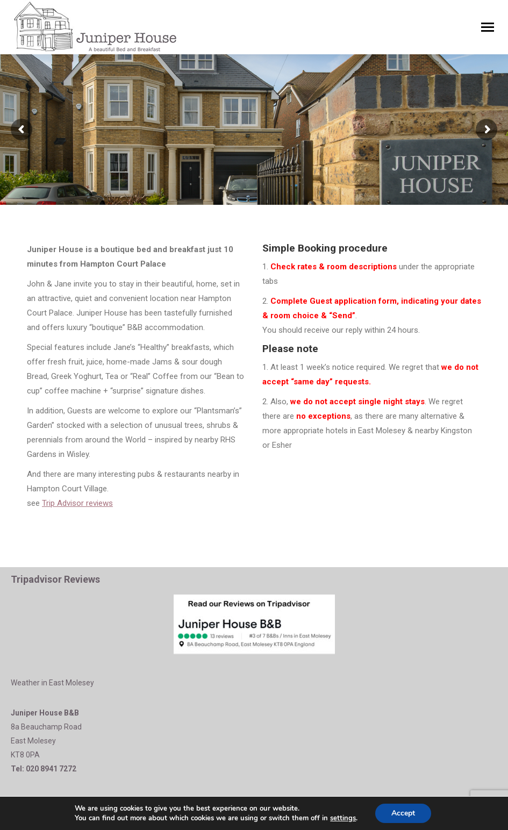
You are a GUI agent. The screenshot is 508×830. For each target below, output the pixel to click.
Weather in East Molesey (52, 682)
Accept (403, 813)
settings (343, 818)
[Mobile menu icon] (487, 27)
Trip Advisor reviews (77, 503)
